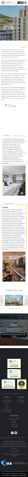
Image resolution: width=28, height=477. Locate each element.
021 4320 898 (9, 410)
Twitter (15, 433)
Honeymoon (21, 400)
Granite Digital (21, 471)
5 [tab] (16, 308)
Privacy (14, 422)
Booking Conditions (14, 418)
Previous (1, 165)
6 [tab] (18, 308)
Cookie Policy (14, 426)
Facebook (12, 433)
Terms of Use (14, 424)
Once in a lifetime (21, 402)
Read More (14, 475)
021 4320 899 (8, 411)
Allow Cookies (22, 475)
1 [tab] (9, 308)
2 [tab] (11, 308)
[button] (18, 2)
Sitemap (14, 420)
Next (27, 165)
